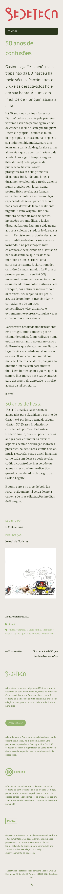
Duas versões (15, 651)
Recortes (13, 624)
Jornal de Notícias (31, 633)
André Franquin (17, 629)
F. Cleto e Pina (34, 629)
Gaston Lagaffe (12, 633)
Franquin (47, 629)
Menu (14, 31)
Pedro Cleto (47, 633)
